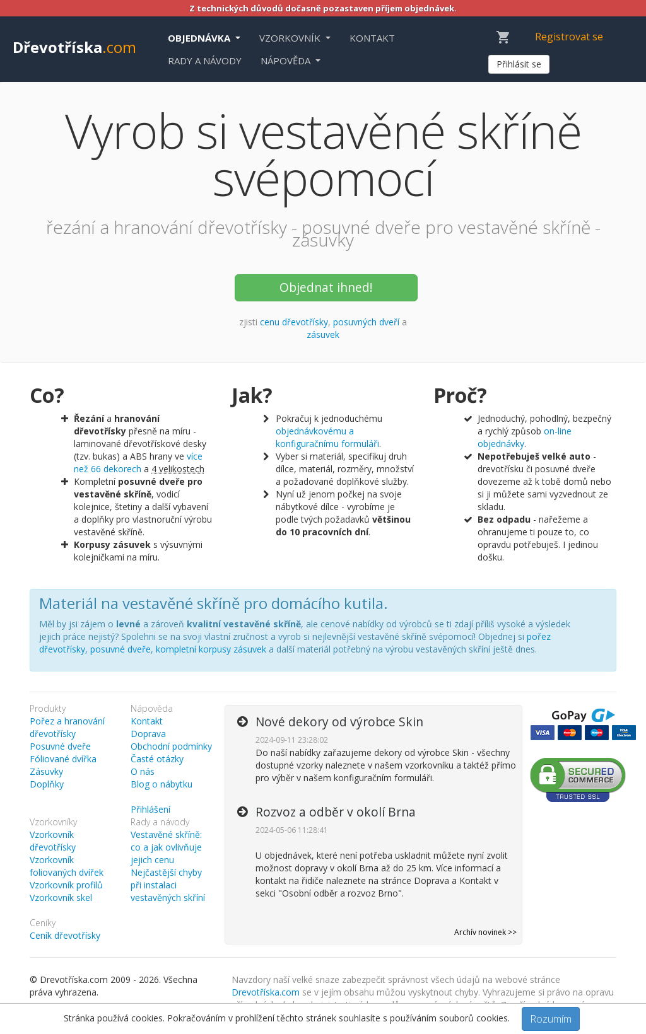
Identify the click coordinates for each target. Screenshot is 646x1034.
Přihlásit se (518, 64)
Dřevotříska (74, 47)
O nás (143, 771)
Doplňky (47, 784)
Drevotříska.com (266, 992)
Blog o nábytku (161, 784)
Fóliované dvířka (63, 759)
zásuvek (323, 334)
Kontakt (372, 38)
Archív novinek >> (485, 932)
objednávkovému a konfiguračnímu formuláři (327, 437)
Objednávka (200, 38)
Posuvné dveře (60, 746)
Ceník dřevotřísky (65, 935)
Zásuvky (46, 771)
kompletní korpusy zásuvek (211, 649)
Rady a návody (205, 60)
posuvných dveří (366, 322)
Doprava (148, 734)
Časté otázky (157, 759)
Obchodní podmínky (171, 746)
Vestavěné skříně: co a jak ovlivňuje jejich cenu (166, 847)
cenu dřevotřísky (294, 322)
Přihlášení (150, 809)
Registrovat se (569, 37)
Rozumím (551, 1019)
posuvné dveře (120, 649)
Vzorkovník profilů (66, 885)
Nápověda (287, 60)
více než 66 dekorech (138, 462)
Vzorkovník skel (61, 897)
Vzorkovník (291, 38)
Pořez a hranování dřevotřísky (67, 727)
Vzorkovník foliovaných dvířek (66, 866)
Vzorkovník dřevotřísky (53, 840)
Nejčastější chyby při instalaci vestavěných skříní (168, 884)
